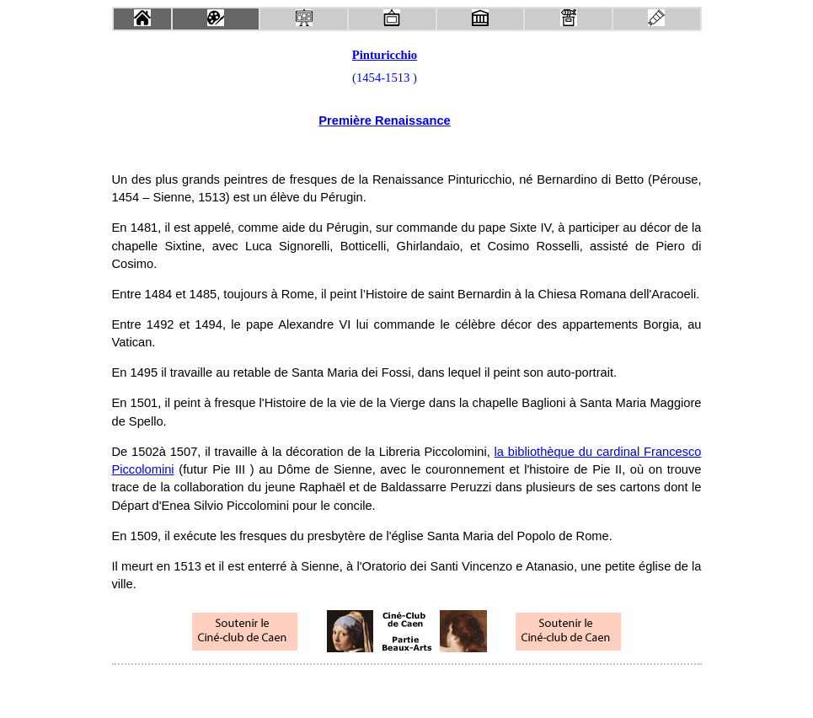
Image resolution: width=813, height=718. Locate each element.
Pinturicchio (384, 55)
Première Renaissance (384, 120)
